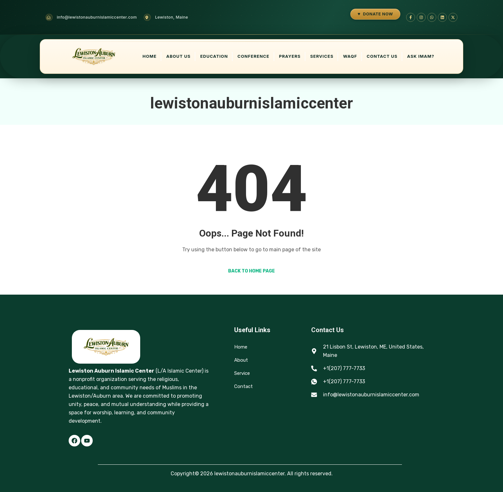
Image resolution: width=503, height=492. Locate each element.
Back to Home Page (251, 271)
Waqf (350, 56)
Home (149, 56)
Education (214, 56)
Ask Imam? (420, 56)
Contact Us (382, 56)
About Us (178, 56)
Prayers (290, 56)
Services (321, 56)
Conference (253, 56)
